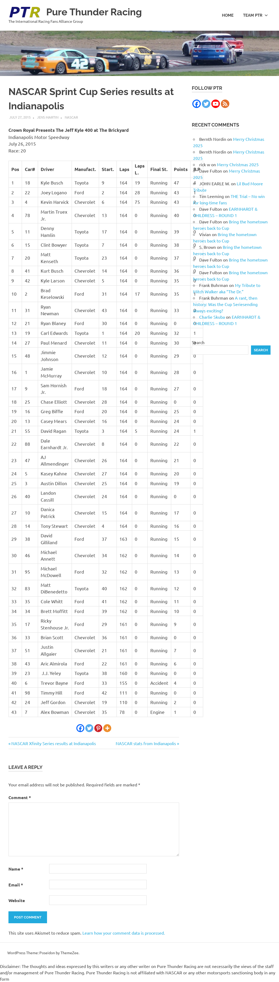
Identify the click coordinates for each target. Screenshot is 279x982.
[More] (107, 728)
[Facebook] (80, 728)
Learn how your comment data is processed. (123, 932)
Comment (19, 797)
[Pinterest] (98, 728)
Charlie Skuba (212, 316)
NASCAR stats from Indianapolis (146, 743)
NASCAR (71, 117)
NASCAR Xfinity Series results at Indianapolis (53, 743)
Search (198, 342)
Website (16, 900)
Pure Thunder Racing (96, 12)
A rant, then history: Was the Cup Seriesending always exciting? (225, 304)
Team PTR (255, 15)
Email (15, 885)
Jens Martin (47, 117)
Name (15, 869)
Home (228, 15)
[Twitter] (89, 728)
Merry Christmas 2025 (238, 164)
